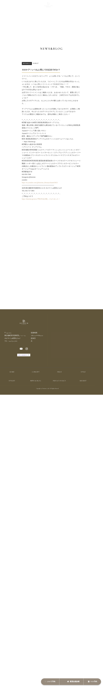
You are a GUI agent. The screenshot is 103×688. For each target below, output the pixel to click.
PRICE (29, 6)
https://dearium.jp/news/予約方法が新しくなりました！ (41, 199)
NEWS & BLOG (72, 6)
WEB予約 (92, 682)
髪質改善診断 (73, 682)
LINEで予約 (49, 682)
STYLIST (61, 6)
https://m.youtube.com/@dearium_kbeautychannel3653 (40, 182)
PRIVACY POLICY (59, 381)
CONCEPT (20, 6)
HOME (12, 372)
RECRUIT (83, 6)
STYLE (35, 6)
